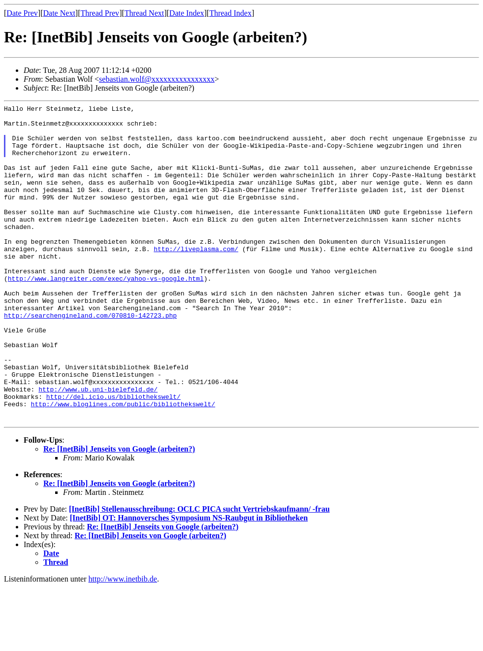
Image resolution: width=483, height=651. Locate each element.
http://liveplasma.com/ (196, 278)
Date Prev (22, 13)
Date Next (59, 13)
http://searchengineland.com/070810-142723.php (90, 358)
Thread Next (144, 13)
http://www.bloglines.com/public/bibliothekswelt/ (123, 464)
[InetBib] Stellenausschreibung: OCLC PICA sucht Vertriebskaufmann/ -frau (199, 572)
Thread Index (230, 13)
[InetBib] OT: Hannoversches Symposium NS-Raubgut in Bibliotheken (189, 581)
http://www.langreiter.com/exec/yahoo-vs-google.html (106, 313)
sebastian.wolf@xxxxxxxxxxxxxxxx (157, 79)
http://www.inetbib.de (123, 642)
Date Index (186, 13)
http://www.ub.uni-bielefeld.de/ (98, 446)
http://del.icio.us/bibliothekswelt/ (113, 455)
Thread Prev (99, 13)
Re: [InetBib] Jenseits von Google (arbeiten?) (119, 512)
